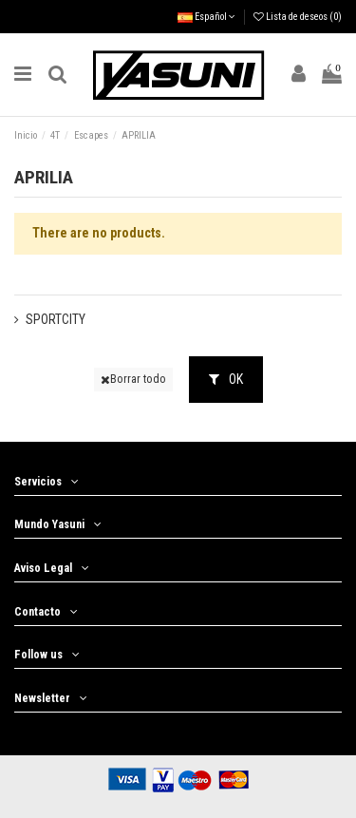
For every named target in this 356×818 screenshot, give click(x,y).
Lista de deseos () (297, 16)
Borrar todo (133, 379)
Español (206, 16)
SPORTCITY (55, 319)
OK (226, 379)
